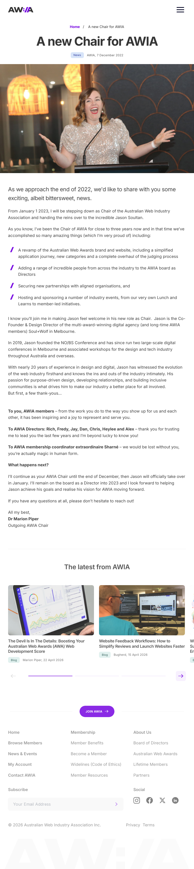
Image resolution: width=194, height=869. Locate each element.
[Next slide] (181, 676)
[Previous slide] (13, 676)
